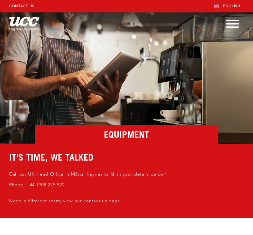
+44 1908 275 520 (45, 185)
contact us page (101, 201)
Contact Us (21, 6)
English (227, 6)
